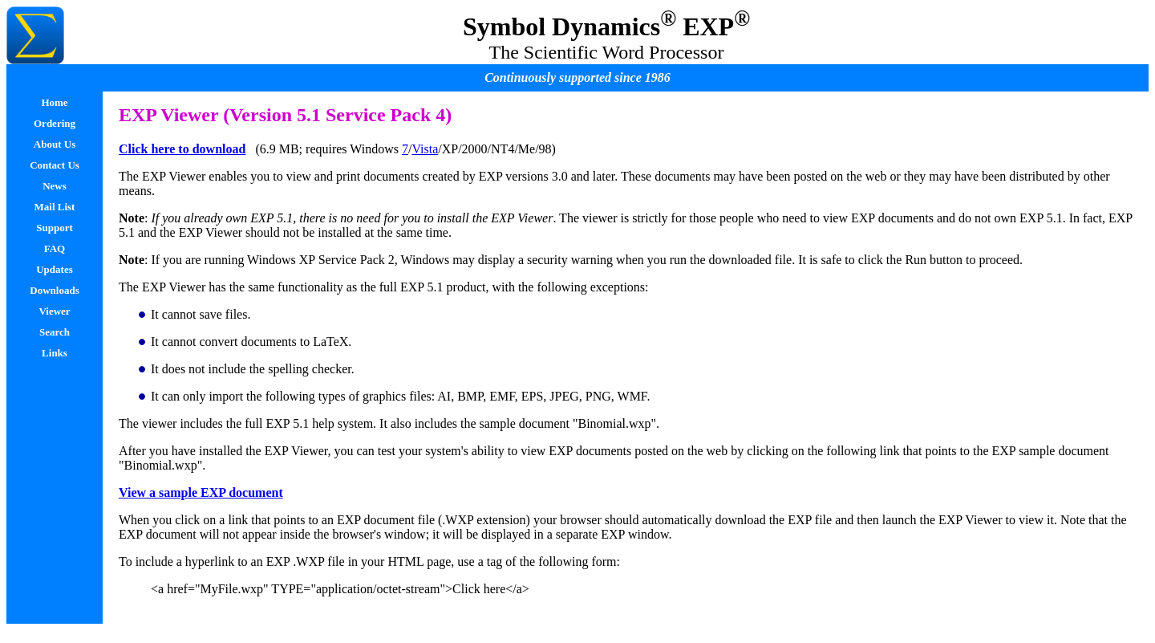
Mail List (54, 207)
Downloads (54, 290)
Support (54, 228)
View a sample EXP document (201, 492)
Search (54, 332)
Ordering (54, 123)
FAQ (54, 248)
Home (54, 102)
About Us (54, 144)
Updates (54, 269)
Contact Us (54, 165)
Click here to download (182, 149)
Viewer (54, 311)
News (55, 186)
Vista (424, 149)
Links (54, 353)
